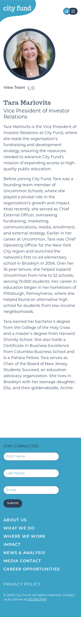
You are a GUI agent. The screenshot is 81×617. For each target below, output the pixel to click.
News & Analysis (24, 553)
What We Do (19, 528)
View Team (19, 88)
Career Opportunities (31, 569)
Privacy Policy (21, 584)
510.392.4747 (37, 599)
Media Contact (22, 561)
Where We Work (24, 537)
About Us (15, 520)
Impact (12, 545)
